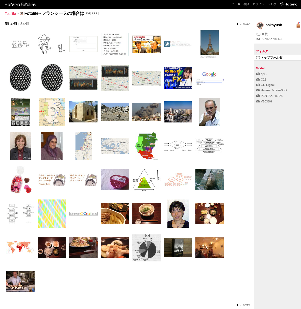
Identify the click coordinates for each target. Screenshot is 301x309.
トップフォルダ (269, 57)
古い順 (24, 23)
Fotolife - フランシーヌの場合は (54, 13)
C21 (261, 79)
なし (261, 74)
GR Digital (265, 85)
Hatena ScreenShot (271, 90)
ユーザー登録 (240, 4)
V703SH (264, 101)
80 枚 (262, 34)
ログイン (258, 4)
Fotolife (10, 14)
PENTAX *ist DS (269, 39)
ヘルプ (272, 4)
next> (246, 23)
